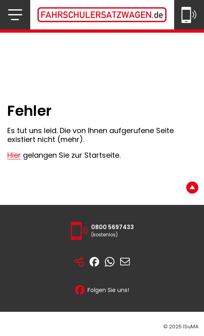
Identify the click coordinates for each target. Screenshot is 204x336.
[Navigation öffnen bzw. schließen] (15, 15)
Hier (14, 155)
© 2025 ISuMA (180, 326)
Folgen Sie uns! (102, 290)
